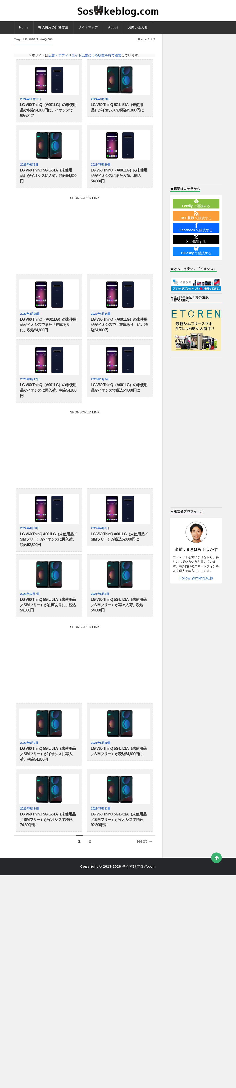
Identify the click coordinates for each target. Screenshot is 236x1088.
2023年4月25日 (30, 321)
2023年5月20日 (101, 168)
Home (24, 27)
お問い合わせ (138, 27)
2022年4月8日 (100, 544)
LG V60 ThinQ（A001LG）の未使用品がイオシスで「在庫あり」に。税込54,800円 (119, 334)
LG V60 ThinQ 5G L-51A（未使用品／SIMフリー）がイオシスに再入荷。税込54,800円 (47, 780)
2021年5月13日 (101, 836)
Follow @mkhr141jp (196, 578)
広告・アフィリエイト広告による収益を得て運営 (84, 55)
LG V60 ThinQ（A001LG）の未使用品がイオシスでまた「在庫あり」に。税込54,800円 (48, 334)
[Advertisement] (85, 240)
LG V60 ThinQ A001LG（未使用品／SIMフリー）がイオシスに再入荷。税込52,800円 (48, 557)
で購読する (196, 203)
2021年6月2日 (29, 767)
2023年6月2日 (29, 168)
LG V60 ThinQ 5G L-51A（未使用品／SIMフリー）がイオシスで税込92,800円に (118, 849)
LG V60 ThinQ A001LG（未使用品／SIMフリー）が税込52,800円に (119, 554)
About (113, 27)
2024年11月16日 (31, 99)
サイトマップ (88, 27)
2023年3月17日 (30, 391)
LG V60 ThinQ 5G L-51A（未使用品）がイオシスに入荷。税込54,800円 (48, 181)
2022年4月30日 (30, 544)
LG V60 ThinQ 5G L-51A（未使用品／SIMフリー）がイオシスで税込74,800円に (47, 849)
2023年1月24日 (101, 391)
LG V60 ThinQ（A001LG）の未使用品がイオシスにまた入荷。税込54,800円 (119, 181)
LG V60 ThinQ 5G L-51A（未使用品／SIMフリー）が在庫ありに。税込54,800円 (48, 627)
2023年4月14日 (101, 321)
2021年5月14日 (30, 836)
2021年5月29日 (101, 767)
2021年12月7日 (30, 614)
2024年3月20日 (101, 99)
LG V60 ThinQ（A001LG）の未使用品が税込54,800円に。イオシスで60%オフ (48, 112)
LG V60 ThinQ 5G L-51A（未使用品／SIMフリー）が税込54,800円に (118, 776)
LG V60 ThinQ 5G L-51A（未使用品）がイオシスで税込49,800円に (117, 108)
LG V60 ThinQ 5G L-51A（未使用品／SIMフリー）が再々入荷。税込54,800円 (118, 627)
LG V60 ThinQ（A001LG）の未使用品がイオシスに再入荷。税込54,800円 (48, 404)
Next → (145, 873)
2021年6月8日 (100, 614)
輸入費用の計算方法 (53, 27)
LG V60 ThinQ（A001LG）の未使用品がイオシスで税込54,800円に (119, 400)
